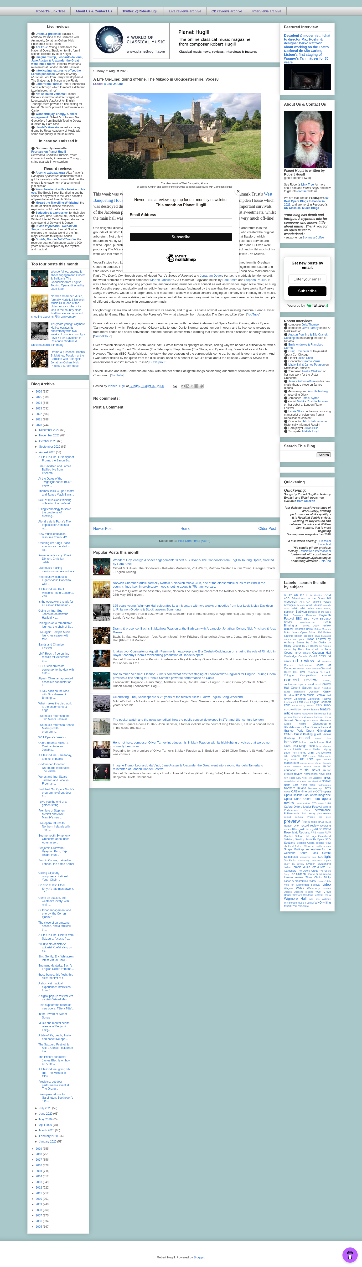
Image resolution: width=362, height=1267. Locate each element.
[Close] (238, 191)
